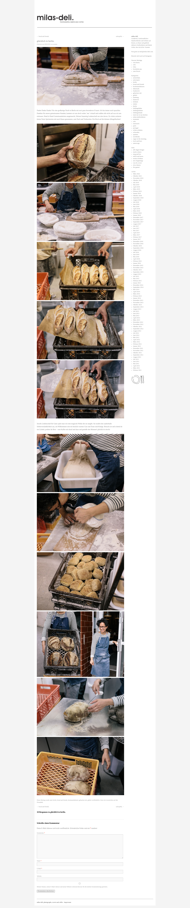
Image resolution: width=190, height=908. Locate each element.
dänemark (136, 89)
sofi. (134, 65)
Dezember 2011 (138, 348)
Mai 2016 (136, 257)
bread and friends (62, 800)
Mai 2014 (136, 289)
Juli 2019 (136, 182)
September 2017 (138, 222)
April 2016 (136, 259)
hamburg (136, 97)
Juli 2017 (136, 226)
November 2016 (138, 243)
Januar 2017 (137, 239)
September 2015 (138, 272)
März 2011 (136, 368)
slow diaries (137, 165)
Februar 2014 (137, 296)
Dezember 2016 (138, 241)
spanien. (135, 134)
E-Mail (39, 868)
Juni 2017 (136, 228)
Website (39, 876)
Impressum (67, 902)
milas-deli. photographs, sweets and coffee (50, 902)
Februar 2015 (137, 281)
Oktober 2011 (137, 353)
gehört (89, 800)
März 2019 (136, 189)
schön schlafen (137, 130)
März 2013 (136, 320)
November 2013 (138, 302)
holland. (135, 102)
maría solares (137, 152)
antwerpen (136, 80)
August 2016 (137, 250)
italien (135, 104)
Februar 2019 (137, 191)
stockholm (136, 137)
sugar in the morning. (139, 139)
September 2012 (138, 329)
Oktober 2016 (137, 246)
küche (135, 106)
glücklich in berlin (104, 429)
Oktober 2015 (137, 270)
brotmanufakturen (73, 800)
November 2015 (138, 267)
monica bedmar (138, 158)
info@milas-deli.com (146, 51)
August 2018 (137, 200)
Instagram (148, 56)
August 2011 (137, 357)
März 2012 (136, 342)
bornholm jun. (137, 69)
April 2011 (136, 366)
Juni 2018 (136, 204)
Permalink (40, 802)
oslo (134, 121)
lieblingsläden (137, 108)
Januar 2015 (137, 283)
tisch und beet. (137, 141)
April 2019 (136, 187)
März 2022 (136, 174)
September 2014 (138, 287)
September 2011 (138, 355)
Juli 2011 (136, 359)
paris (134, 126)
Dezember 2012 (138, 322)
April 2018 (136, 209)
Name (39, 861)
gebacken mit (83, 800)
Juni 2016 (136, 254)
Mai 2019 (136, 185)
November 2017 (138, 219)
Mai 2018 (136, 206)
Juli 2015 (136, 276)
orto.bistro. (136, 62)
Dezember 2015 (138, 265)
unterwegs (136, 143)
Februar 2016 (137, 261)
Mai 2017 (136, 230)
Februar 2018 (137, 213)
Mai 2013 (136, 315)
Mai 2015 (136, 278)
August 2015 (137, 274)
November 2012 (138, 324)
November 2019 (138, 178)
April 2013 (136, 318)
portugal (135, 128)
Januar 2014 (137, 298)
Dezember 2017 (138, 217)
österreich (136, 123)
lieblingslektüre (138, 110)
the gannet (136, 167)
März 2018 (136, 211)
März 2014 (136, 294)
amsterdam (136, 78)
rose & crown (137, 163)
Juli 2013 (136, 311)
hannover (136, 99)
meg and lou (137, 154)
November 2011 (138, 350)
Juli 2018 (136, 202)
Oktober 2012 (137, 326)
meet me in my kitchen (140, 115)
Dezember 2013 (138, 300)
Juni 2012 (136, 335)
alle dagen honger (138, 150)
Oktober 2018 (137, 195)
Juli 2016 (136, 252)
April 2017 (136, 233)
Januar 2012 (137, 346)
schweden (136, 132)
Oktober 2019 (137, 180)
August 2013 (137, 309)
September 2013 (138, 307)
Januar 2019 (137, 193)
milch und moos (138, 156)
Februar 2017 (137, 237)
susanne (55, 44)
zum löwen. (136, 71)
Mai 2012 (136, 337)
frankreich (136, 91)
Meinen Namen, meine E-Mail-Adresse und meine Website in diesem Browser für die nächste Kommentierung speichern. (72, 887)
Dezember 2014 (138, 285)
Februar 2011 (137, 370)
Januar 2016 (137, 263)
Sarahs (39, 424)
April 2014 (136, 291)
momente (136, 119)
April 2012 (136, 339)
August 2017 (137, 224)
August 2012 (137, 331)
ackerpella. (120, 36)
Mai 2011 (136, 363)
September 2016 (138, 248)
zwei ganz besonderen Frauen (89, 110)
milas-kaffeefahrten (139, 117)
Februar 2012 (137, 344)
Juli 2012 (136, 333)
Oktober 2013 (137, 305)
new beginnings (138, 161)
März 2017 (136, 235)
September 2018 (138, 198)
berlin (54, 800)
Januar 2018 (137, 215)
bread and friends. (43, 36)
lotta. (134, 67)
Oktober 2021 (137, 176)
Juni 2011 (136, 361)
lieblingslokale (137, 113)
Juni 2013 (136, 313)
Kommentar (41, 833)
